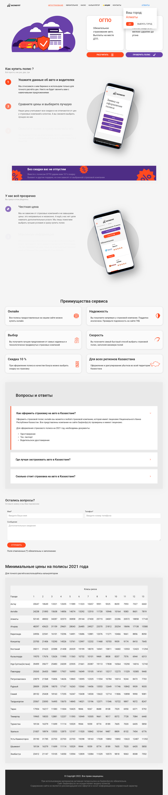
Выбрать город (144, 24)
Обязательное (72, 5)
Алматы (145, 5)
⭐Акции (106, 5)
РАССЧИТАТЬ (105, 55)
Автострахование (55, 5)
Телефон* (89, 511)
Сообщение (12, 522)
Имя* (9, 511)
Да (130, 24)
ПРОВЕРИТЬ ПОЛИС (144, 55)
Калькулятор (94, 5)
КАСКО (83, 5)
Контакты (117, 5)
